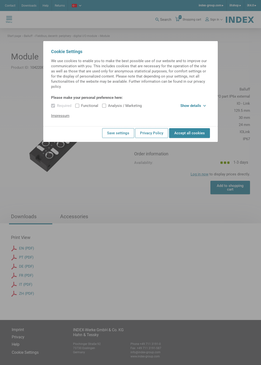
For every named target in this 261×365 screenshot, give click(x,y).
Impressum (60, 116)
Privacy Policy (151, 133)
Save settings (118, 133)
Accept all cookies (189, 133)
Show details (193, 105)
